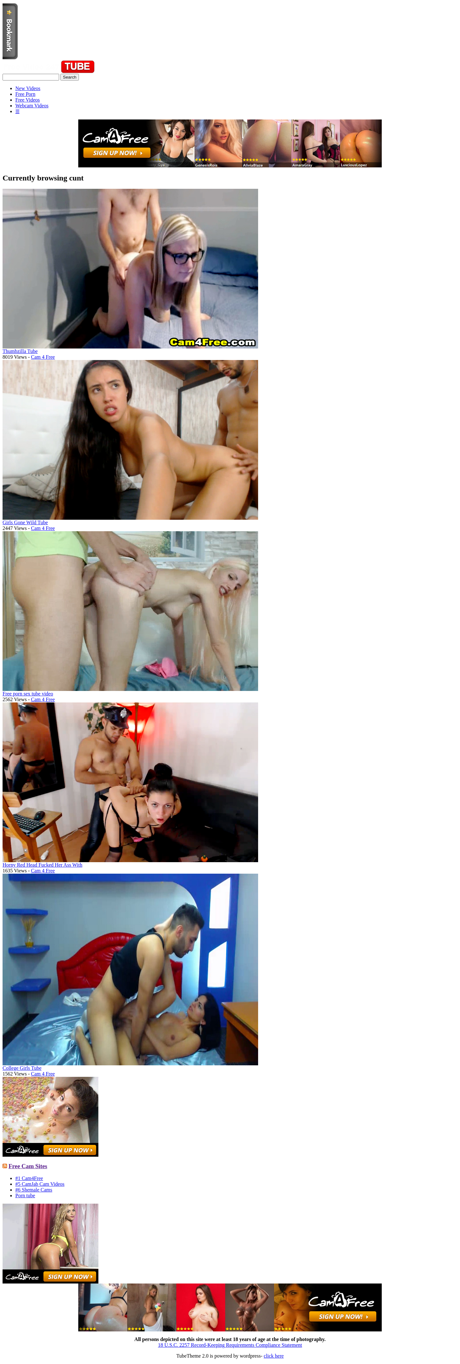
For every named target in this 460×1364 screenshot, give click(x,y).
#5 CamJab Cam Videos (40, 1184)
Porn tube (25, 1195)
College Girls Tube (22, 1068)
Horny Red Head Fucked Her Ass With (42, 865)
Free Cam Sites (28, 1166)
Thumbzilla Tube (20, 351)
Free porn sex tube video (28, 693)
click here (274, 1356)
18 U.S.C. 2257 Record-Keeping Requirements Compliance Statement (230, 1345)
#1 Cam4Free (29, 1178)
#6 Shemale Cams (33, 1189)
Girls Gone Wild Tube (25, 522)
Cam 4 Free (43, 357)
